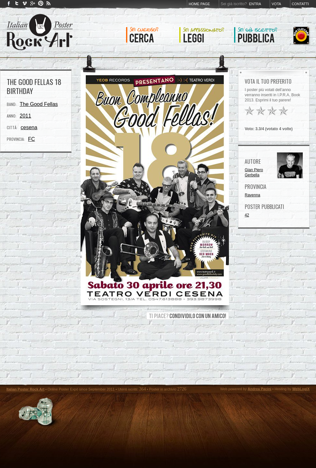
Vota (276, 4)
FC (31, 139)
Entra (255, 4)
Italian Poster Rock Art (25, 389)
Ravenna (252, 195)
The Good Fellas (39, 104)
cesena (29, 127)
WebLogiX (301, 389)
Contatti (300, 4)
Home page (199, 4)
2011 (25, 116)
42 (247, 215)
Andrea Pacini (259, 389)
